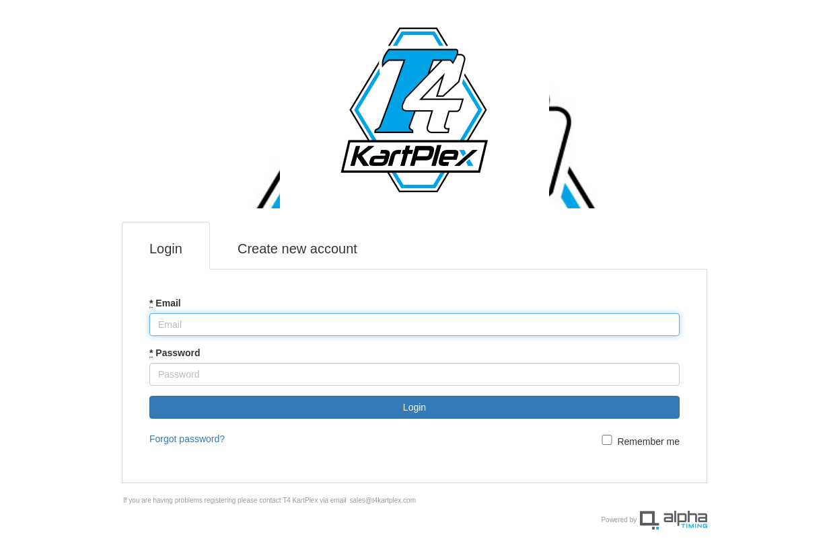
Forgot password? (187, 438)
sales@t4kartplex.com (382, 500)
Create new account (297, 248)
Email (165, 303)
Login (165, 248)
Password (174, 352)
